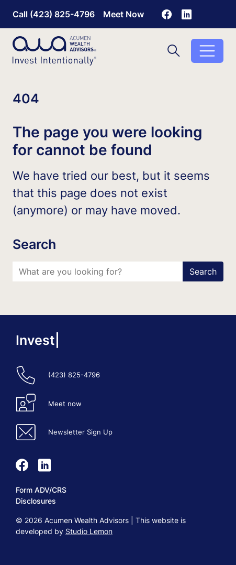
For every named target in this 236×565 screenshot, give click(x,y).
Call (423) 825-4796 (54, 14)
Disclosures (36, 500)
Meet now (65, 404)
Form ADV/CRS (41, 489)
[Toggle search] (173, 50)
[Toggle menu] (207, 51)
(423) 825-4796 (74, 375)
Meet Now (123, 14)
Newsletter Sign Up (80, 432)
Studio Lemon (89, 531)
